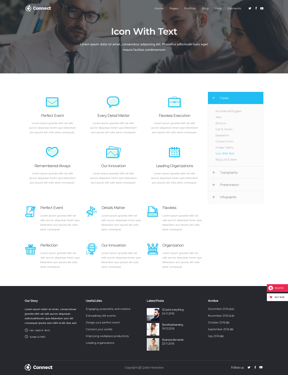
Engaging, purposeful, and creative (108, 309)
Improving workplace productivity (107, 336)
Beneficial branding (172, 324)
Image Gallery (224, 147)
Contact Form (224, 141)
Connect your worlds (99, 329)
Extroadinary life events (101, 315)
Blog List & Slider (226, 159)
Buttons (220, 123)
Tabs (218, 117)
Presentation (229, 185)
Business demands (172, 339)
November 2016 (218, 315)
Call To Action (224, 129)
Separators (222, 135)
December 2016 (218, 309)
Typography (229, 172)
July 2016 (213, 336)
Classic (224, 98)
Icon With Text (224, 153)
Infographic (228, 197)
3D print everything (172, 309)
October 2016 (216, 322)
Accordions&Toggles (228, 111)
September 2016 (218, 329)
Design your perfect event (103, 322)
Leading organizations (100, 343)
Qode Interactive (152, 367)
